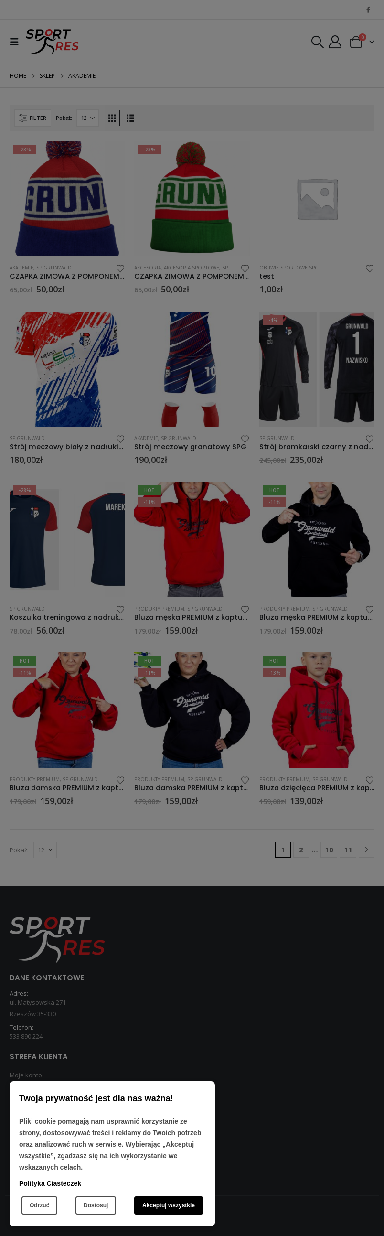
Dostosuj (96, 1205)
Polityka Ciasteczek (50, 1183)
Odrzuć (39, 1205)
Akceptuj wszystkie (168, 1205)
